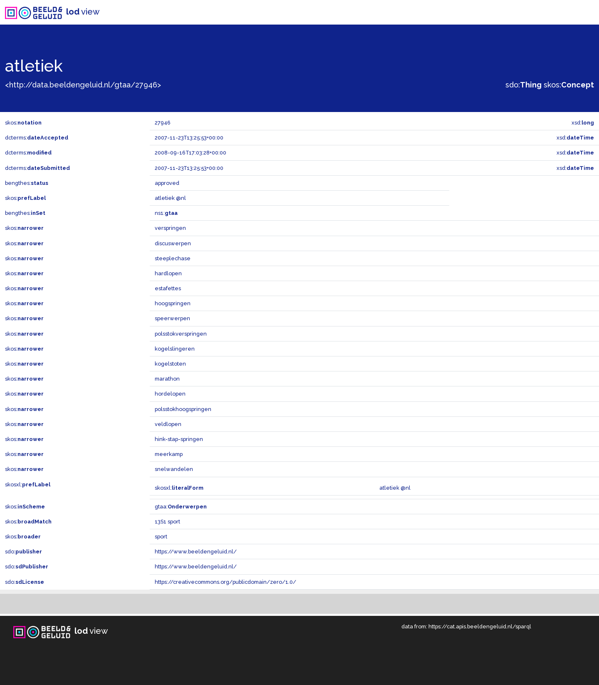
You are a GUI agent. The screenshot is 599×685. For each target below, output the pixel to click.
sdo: (523, 84)
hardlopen (168, 273)
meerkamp (169, 454)
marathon (167, 379)
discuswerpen (173, 243)
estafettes (168, 288)
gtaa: (181, 506)
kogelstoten (170, 364)
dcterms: (36, 138)
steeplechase (173, 258)
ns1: (166, 213)
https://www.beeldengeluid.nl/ (196, 551)
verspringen (170, 228)
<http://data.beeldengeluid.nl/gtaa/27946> (83, 84)
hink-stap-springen (179, 439)
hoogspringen (173, 303)
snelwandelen (174, 469)
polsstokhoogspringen (183, 409)
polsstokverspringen (181, 334)
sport (161, 536)
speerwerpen (172, 318)
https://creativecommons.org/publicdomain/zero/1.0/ (225, 582)
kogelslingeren (175, 349)
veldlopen (168, 424)
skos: (569, 84)
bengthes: (26, 183)
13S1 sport (167, 521)
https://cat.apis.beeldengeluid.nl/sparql (479, 626)
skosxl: (27, 484)
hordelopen (170, 394)
